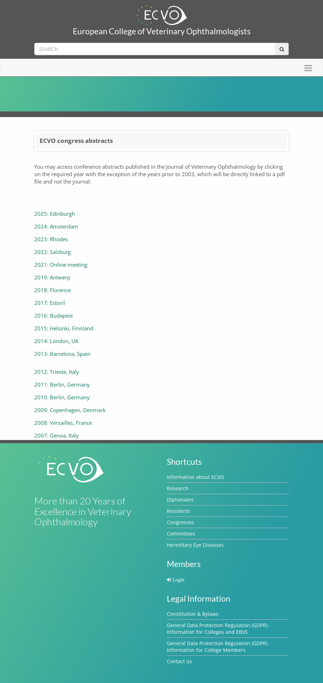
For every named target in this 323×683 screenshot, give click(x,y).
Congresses (180, 522)
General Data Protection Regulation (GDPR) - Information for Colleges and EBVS (219, 628)
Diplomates (180, 499)
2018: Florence (52, 290)
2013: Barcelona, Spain (62, 353)
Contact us (179, 661)
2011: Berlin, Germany (62, 384)
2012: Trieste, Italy (56, 371)
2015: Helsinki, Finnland (63, 328)
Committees (181, 533)
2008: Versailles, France (63, 422)
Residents (178, 511)
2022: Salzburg (52, 251)
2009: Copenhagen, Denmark (70, 409)
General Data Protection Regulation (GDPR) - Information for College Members (219, 646)
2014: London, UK (56, 341)
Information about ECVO (195, 477)
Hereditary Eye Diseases (195, 545)
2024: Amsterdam (56, 226)
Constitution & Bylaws (192, 613)
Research (178, 488)
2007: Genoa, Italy (56, 435)
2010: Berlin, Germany (62, 397)
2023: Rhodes (51, 239)
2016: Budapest (53, 315)
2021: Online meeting (60, 264)
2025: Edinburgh (54, 213)
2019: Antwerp (52, 277)
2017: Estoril (49, 302)
